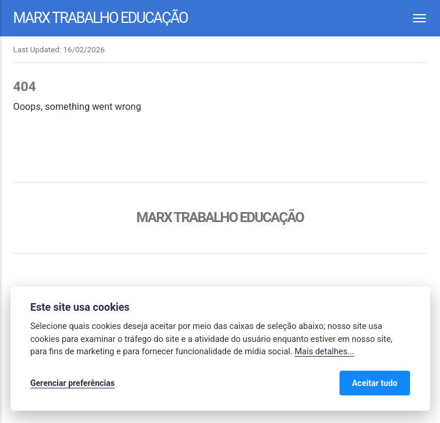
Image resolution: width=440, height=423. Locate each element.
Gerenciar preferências (73, 383)
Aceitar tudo (374, 383)
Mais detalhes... (324, 352)
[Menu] (412, 18)
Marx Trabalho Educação (100, 17)
